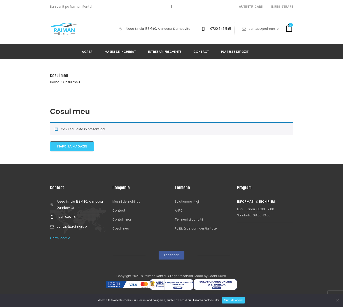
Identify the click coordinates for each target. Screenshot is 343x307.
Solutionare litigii (187, 201)
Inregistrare (282, 6)
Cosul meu (120, 228)
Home (54, 82)
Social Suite (217, 276)
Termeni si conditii (189, 219)
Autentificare (250, 6)
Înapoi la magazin (72, 146)
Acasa (87, 51)
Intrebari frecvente (164, 51)
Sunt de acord (233, 300)
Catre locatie (60, 238)
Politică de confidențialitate (196, 228)
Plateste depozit (235, 51)
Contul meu (121, 219)
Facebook (171, 255)
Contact (201, 51)
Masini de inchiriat (120, 51)
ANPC (179, 210)
